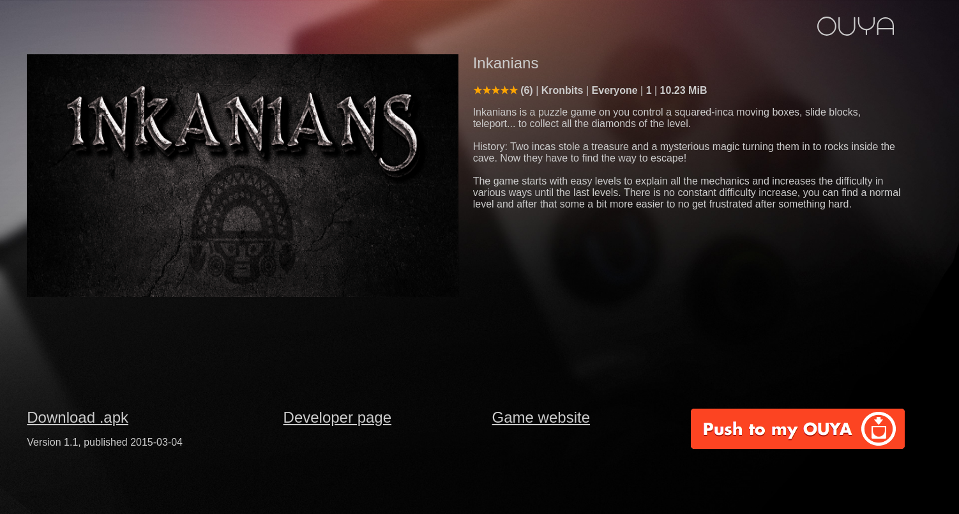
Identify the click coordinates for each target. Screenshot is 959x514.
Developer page (337, 417)
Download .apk (77, 417)
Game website (541, 417)
